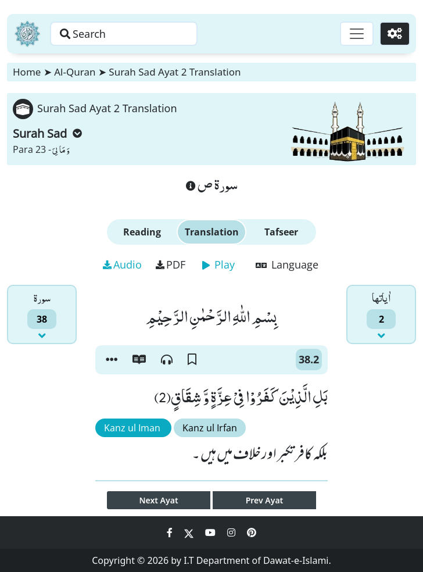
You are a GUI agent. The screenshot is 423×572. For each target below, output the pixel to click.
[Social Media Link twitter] (190, 532)
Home (27, 71)
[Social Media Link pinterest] (251, 532)
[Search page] (123, 34)
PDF (170, 264)
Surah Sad (47, 133)
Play (218, 264)
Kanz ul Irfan (209, 427)
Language (287, 264)
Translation (212, 232)
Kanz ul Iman (133, 427)
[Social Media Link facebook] (171, 532)
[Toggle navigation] (357, 34)
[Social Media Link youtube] (211, 532)
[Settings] (394, 34)
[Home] (27, 34)
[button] (111, 359)
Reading (142, 232)
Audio (122, 264)
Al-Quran (74, 71)
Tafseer (281, 232)
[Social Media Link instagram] (232, 532)
